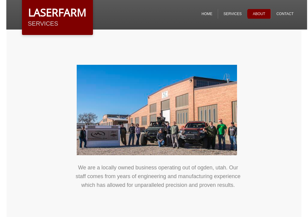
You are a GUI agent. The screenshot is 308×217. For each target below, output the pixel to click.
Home (207, 14)
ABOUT (259, 14)
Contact (285, 14)
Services (232, 14)
